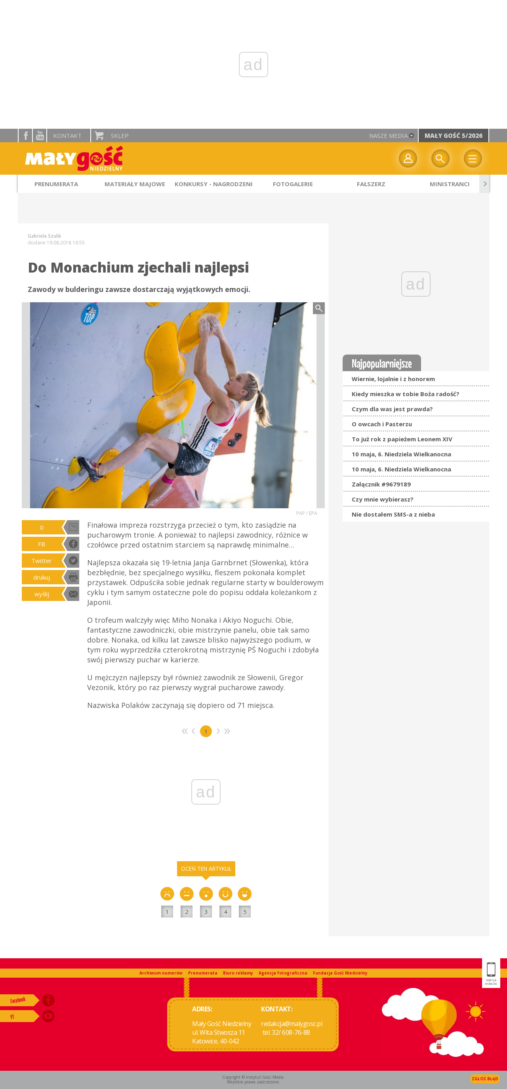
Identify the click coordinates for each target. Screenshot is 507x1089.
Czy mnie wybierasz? (383, 499)
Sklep (120, 135)
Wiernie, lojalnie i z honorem (393, 378)
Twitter (41, 561)
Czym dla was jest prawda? (392, 408)
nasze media (388, 135)
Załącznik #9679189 (381, 484)
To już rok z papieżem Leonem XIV (402, 438)
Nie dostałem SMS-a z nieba (393, 514)
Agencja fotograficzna (283, 973)
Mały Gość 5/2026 (453, 135)
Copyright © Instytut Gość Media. (253, 1077)
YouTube (39, 135)
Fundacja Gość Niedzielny (340, 973)
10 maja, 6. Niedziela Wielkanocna (401, 454)
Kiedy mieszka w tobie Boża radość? (405, 393)
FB (41, 544)
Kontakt (67, 135)
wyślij (41, 594)
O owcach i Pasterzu (382, 423)
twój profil (408, 158)
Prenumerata (202, 973)
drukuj (41, 577)
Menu (473, 158)
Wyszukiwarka (440, 158)
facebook (25, 135)
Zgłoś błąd (485, 1078)
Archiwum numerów (161, 973)
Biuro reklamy (238, 973)
